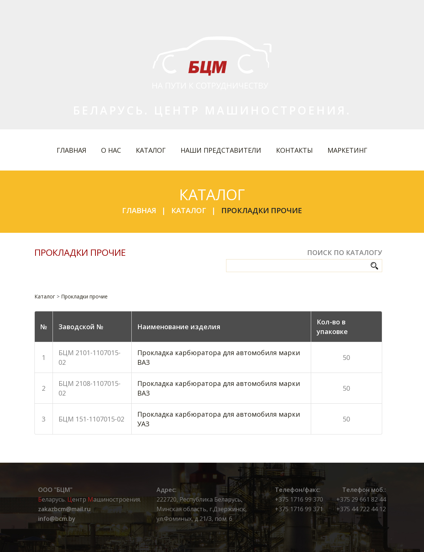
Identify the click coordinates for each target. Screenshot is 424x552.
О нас (111, 150)
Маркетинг (347, 150)
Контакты (294, 150)
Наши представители (221, 150)
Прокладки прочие (261, 210)
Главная (71, 150)
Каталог (151, 150)
